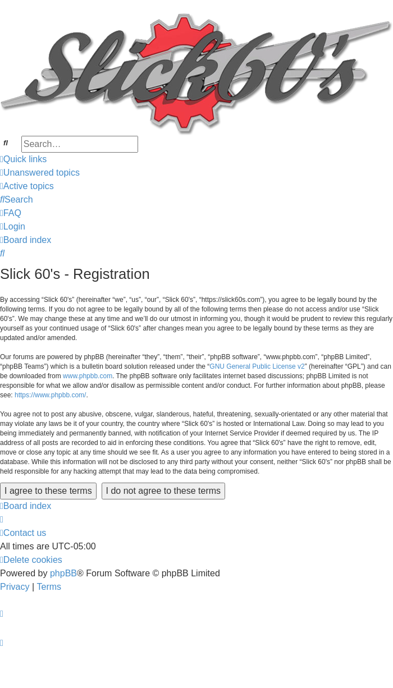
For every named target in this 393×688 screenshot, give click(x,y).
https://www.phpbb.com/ (50, 395)
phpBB (63, 573)
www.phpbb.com (87, 376)
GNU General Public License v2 (256, 366)
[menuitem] (40, 173)
